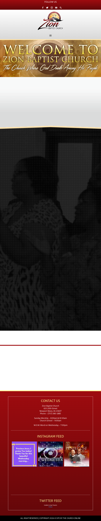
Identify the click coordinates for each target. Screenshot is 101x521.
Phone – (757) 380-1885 (50, 414)
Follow (50, 507)
